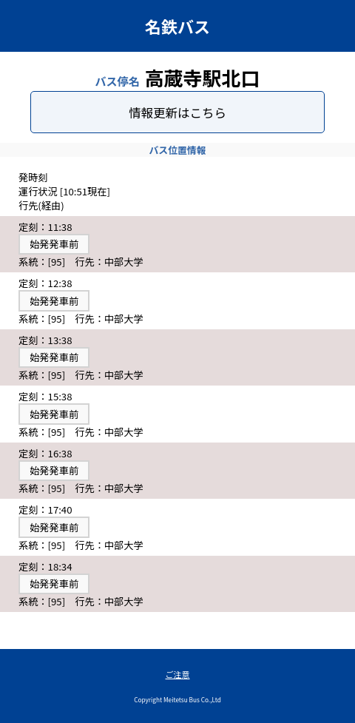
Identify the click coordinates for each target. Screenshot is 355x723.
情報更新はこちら (177, 112)
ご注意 (178, 674)
